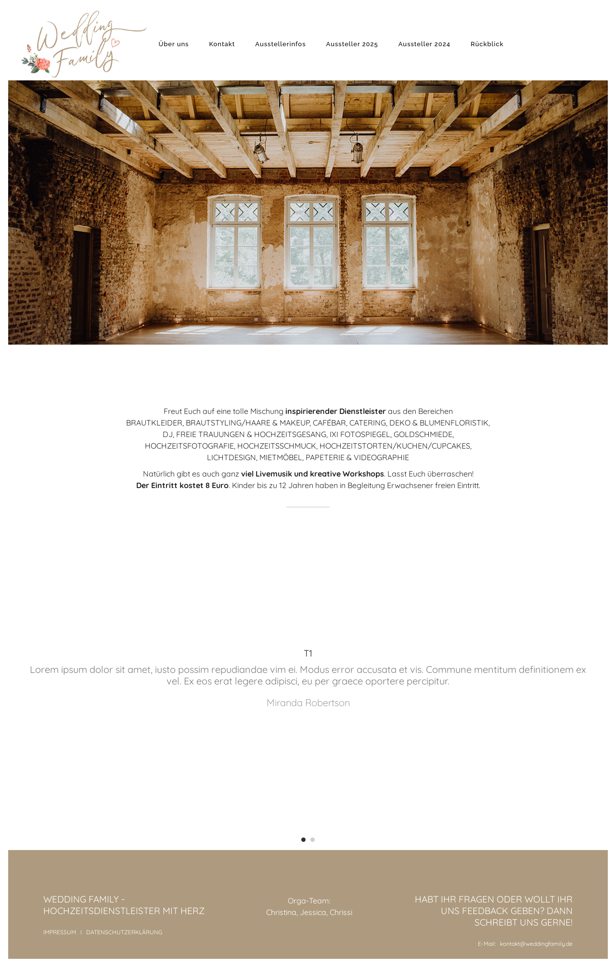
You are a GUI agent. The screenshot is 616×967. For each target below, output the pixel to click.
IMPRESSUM (59, 932)
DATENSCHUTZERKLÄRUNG (124, 932)
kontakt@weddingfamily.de (536, 943)
